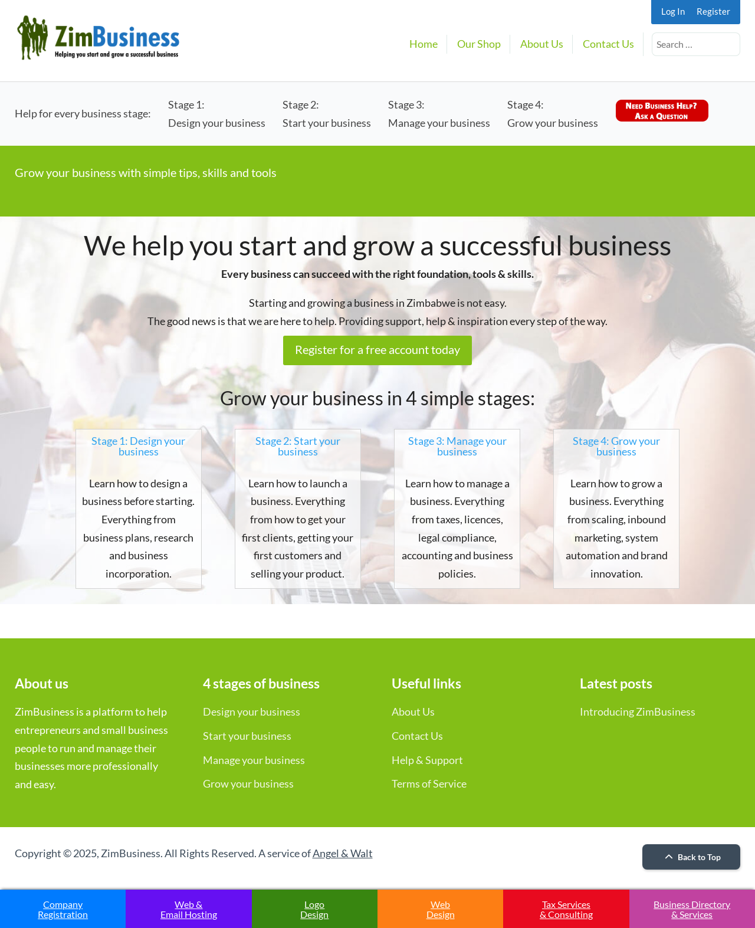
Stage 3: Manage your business (457, 446)
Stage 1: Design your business (138, 446)
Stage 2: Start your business (297, 446)
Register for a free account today (377, 349)
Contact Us (608, 43)
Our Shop (479, 43)
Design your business (251, 711)
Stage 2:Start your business (327, 113)
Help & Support (427, 759)
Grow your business (248, 783)
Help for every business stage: (83, 113)
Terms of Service (429, 783)
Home (423, 43)
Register (713, 11)
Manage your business (254, 759)
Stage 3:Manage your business (439, 113)
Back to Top (691, 857)
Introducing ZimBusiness (637, 711)
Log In (673, 11)
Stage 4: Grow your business (616, 446)
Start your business (247, 735)
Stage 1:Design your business (216, 113)
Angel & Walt (343, 853)
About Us (541, 43)
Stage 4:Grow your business (552, 113)
